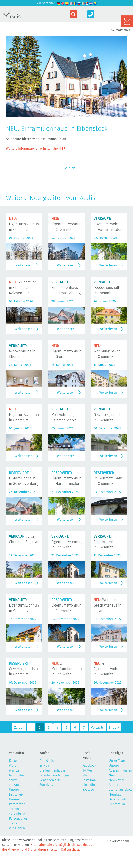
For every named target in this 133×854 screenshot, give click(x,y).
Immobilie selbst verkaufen (16, 780)
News (113, 775)
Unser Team (117, 761)
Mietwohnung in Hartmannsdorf (64, 414)
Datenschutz (117, 799)
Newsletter (116, 780)
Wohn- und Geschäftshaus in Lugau (107, 605)
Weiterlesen (23, 265)
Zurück (70, 168)
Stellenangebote (121, 789)
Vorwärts (97, 727)
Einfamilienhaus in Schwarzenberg (66, 287)
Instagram (90, 780)
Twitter (87, 770)
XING (86, 775)
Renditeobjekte (50, 780)
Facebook (89, 765)
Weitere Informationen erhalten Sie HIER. (36, 148)
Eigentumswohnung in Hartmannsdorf (109, 224)
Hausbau (115, 794)
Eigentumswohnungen (55, 775)
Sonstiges (46, 785)
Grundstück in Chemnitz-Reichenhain (22, 287)
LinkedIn (89, 785)
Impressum (117, 804)
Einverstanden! (118, 841)
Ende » (114, 727)
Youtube (88, 789)
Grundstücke (48, 761)
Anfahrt (114, 785)
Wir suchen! (17, 828)
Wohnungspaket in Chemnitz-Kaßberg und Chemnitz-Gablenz (108, 356)
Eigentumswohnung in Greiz (67, 351)
